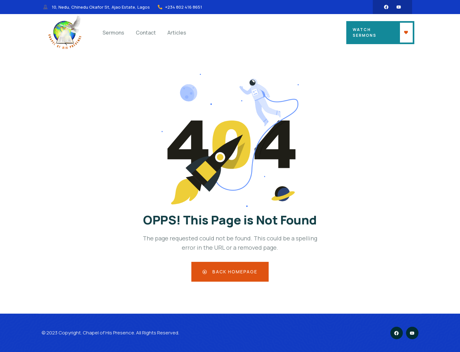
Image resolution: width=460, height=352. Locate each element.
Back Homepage (230, 272)
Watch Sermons (364, 32)
